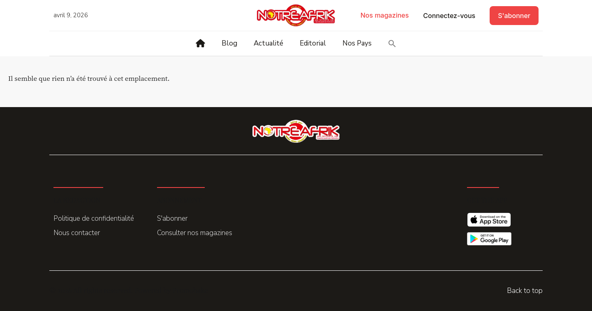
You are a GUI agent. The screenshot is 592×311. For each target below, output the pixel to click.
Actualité (268, 43)
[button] (392, 43)
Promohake (190, 290)
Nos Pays (357, 43)
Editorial (313, 43)
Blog (229, 43)
